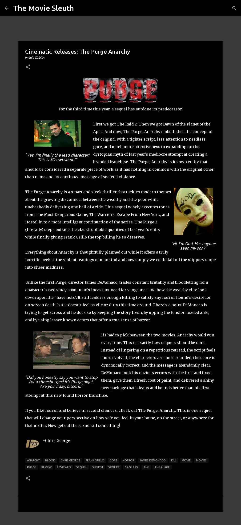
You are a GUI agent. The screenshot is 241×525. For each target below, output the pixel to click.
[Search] (234, 8)
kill (173, 460)
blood (50, 460)
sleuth (97, 467)
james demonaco (153, 460)
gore (113, 460)
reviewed (64, 467)
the (146, 467)
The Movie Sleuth (43, 8)
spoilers (131, 467)
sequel (81, 467)
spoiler (114, 467)
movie (186, 460)
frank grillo (95, 460)
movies (201, 460)
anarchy (33, 460)
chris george (70, 460)
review (46, 467)
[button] (28, 67)
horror (128, 460)
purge (31, 467)
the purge (162, 467)
